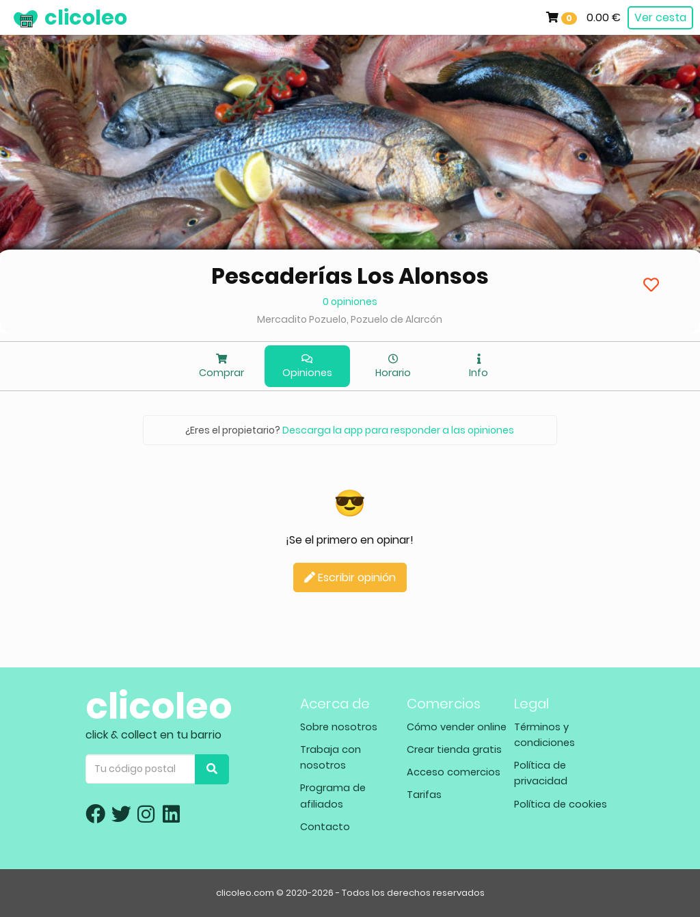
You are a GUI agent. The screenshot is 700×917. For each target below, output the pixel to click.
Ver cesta (660, 17)
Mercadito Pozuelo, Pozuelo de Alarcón (349, 319)
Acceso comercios (453, 772)
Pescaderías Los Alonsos (350, 276)
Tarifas (424, 794)
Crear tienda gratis (454, 749)
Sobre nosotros (338, 727)
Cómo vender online (457, 727)
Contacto (325, 827)
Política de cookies (560, 804)
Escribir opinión (350, 577)
